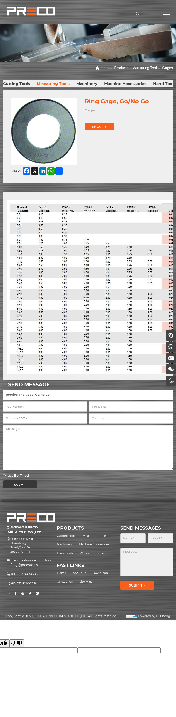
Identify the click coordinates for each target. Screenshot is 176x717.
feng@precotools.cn (26, 565)
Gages (167, 68)
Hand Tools (164, 83)
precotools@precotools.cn (31, 560)
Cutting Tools (16, 83)
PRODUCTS (70, 528)
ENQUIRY (99, 126)
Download (100, 573)
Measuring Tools (145, 68)
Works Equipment (93, 553)
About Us (79, 573)
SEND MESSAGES (140, 528)
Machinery (86, 83)
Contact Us (65, 581)
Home (106, 68)
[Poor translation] (16, 643)
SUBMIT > (137, 585)
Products (121, 68)
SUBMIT (20, 484)
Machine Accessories (125, 83)
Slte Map (85, 581)
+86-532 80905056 (25, 574)
